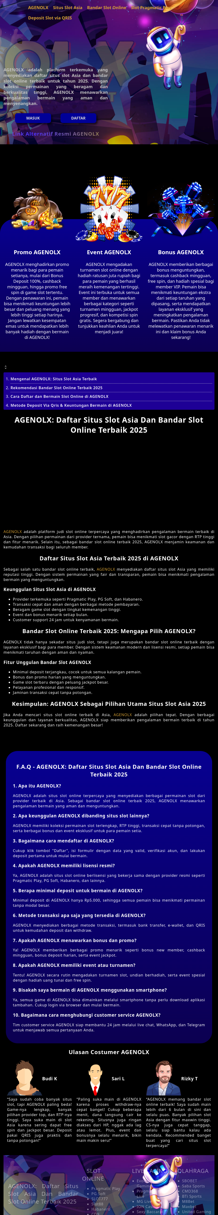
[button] (109, 363)
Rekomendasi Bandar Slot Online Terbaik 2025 (57, 387)
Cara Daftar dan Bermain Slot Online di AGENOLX (60, 396)
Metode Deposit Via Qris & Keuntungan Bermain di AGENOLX (71, 405)
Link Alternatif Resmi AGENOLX (55, 133)
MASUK (33, 118)
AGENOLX (13, 531)
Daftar (78, 118)
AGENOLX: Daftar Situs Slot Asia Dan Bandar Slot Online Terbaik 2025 (43, 1193)
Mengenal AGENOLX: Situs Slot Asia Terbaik (54, 378)
